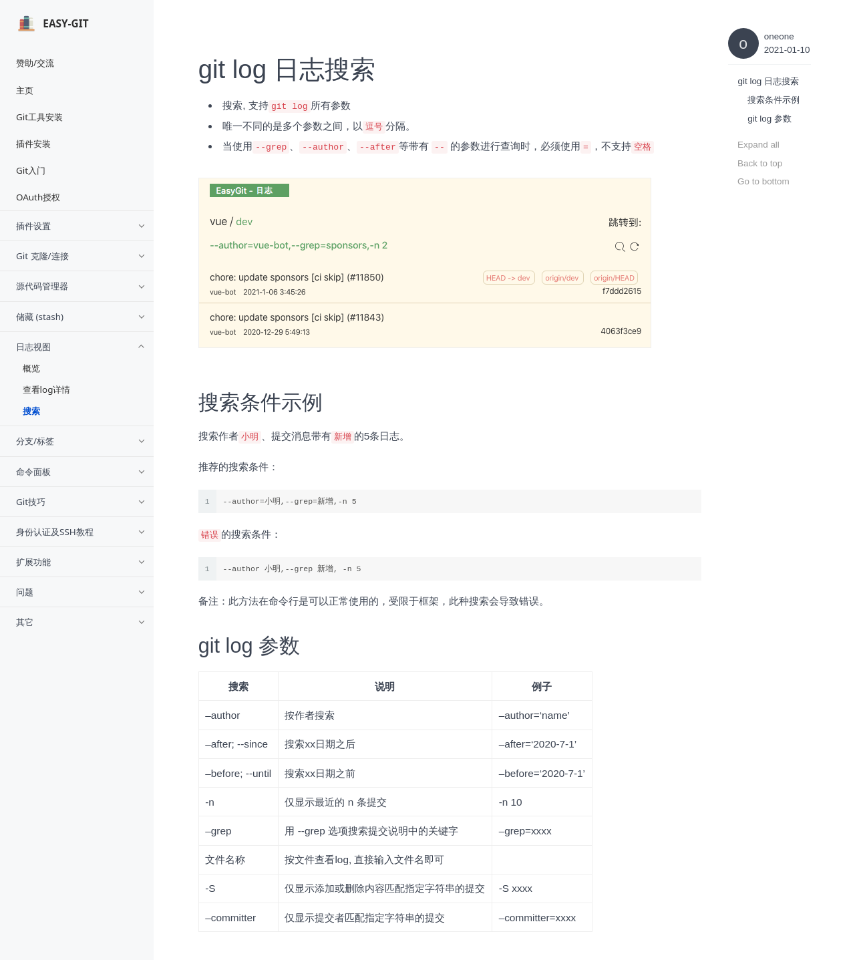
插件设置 (81, 226)
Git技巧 (81, 502)
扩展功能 (81, 562)
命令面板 (81, 472)
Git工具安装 (39, 117)
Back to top (759, 163)
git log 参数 (769, 119)
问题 (81, 592)
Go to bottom (763, 181)
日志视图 (81, 347)
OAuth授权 (38, 197)
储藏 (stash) (81, 317)
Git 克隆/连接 (81, 256)
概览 (31, 368)
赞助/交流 (35, 63)
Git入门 (30, 170)
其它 (81, 622)
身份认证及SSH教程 (81, 532)
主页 (24, 90)
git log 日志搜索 (768, 81)
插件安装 (33, 144)
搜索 (31, 411)
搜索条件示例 (773, 100)
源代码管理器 (81, 286)
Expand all (758, 145)
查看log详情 (47, 389)
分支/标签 (81, 441)
